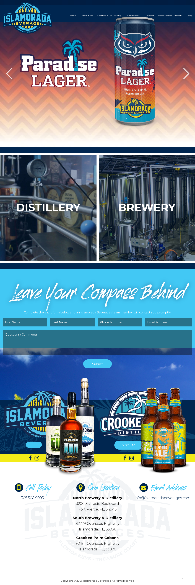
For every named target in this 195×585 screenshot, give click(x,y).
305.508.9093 (32, 498)
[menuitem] (72, 16)
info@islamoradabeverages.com (162, 498)
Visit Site (128, 445)
